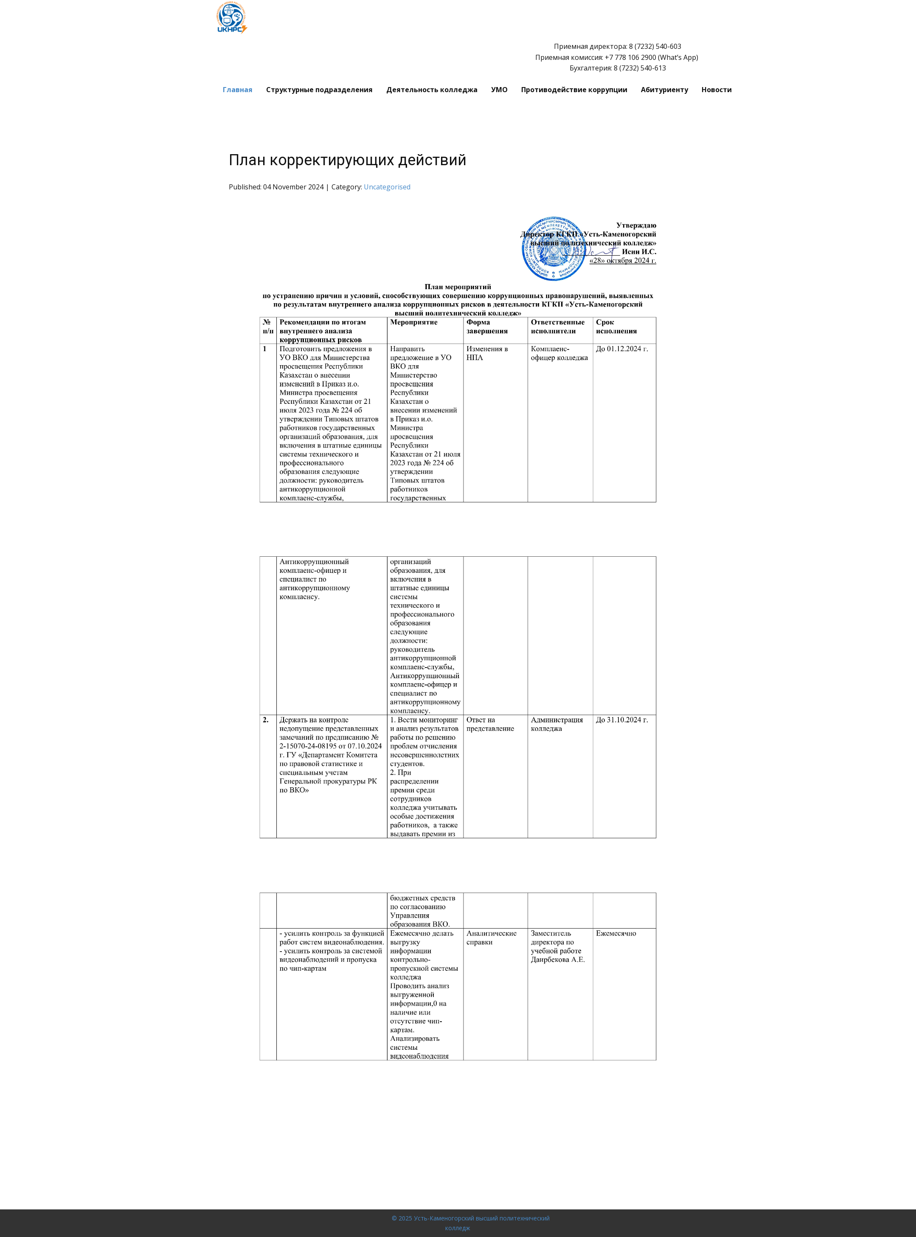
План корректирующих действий (347, 160)
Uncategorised (387, 187)
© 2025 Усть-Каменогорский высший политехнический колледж (471, 1222)
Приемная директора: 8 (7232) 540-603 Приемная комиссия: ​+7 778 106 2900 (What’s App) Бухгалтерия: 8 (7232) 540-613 (617, 57)
